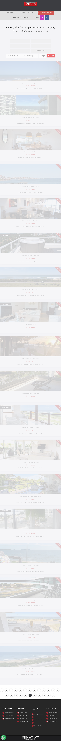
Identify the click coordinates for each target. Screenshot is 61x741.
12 (6, 695)
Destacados (32, 12)
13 (11, 695)
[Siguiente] (53, 695)
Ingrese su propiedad (46, 12)
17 (30, 695)
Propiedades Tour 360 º (21, 17)
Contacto (35, 17)
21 (48, 695)
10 (53, 690)
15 (20, 695)
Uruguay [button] (22, 12)
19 (39, 695)
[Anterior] (1, 690)
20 (44, 695)
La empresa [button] (12, 12)
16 (25, 695)
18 (34, 695)
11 (57, 690)
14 (16, 695)
